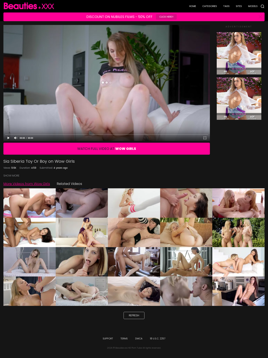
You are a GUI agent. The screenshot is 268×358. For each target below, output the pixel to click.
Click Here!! (166, 16)
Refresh (134, 315)
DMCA (138, 338)
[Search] (262, 6)
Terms (124, 338)
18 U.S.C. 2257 (157, 338)
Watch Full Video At (106, 148)
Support (108, 338)
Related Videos (69, 183)
